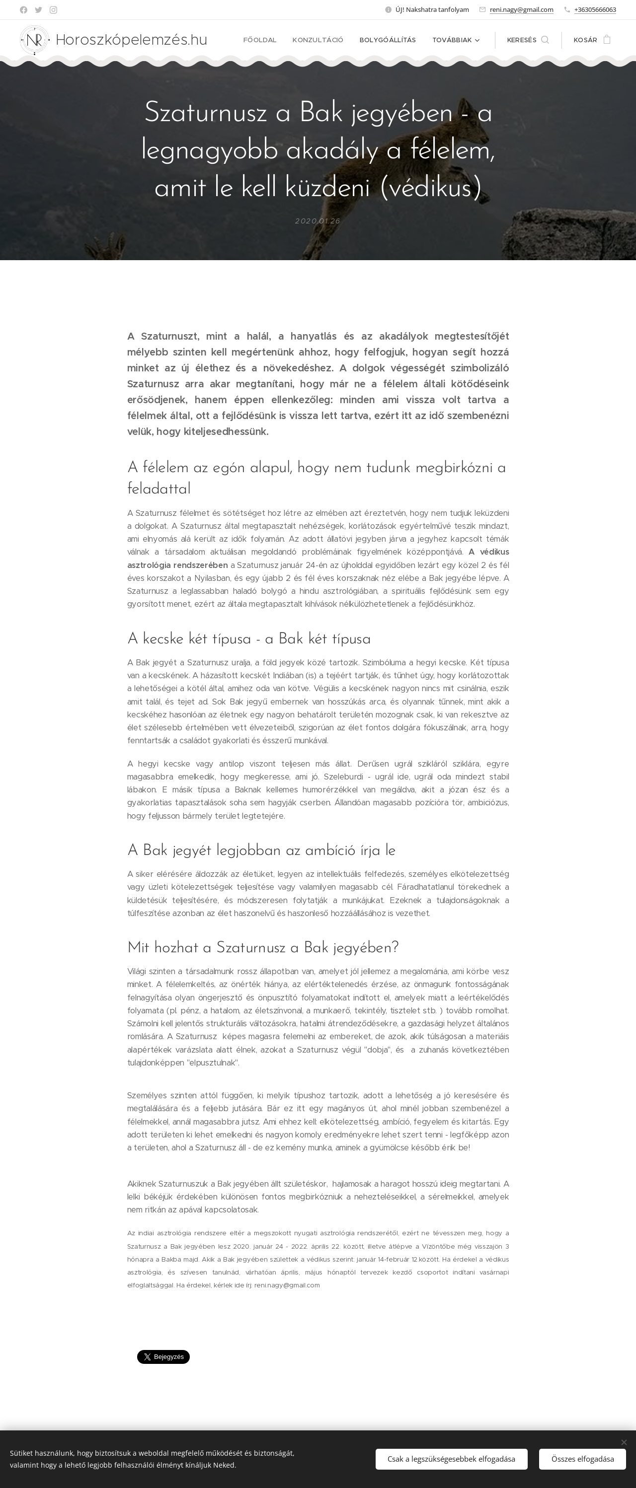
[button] (528, 40)
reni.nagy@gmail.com (522, 9)
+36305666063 (595, 9)
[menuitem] (265, 40)
